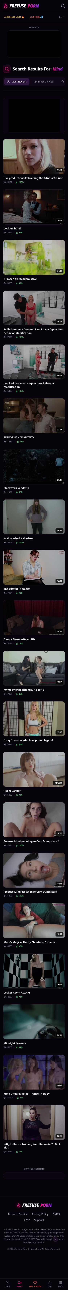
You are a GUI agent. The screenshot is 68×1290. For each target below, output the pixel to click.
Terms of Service (18, 1214)
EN (62, 16)
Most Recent (16, 81)
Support (39, 1220)
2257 (27, 1220)
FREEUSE (21, 6)
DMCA (56, 1214)
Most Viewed (43, 81)
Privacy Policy (40, 1214)
